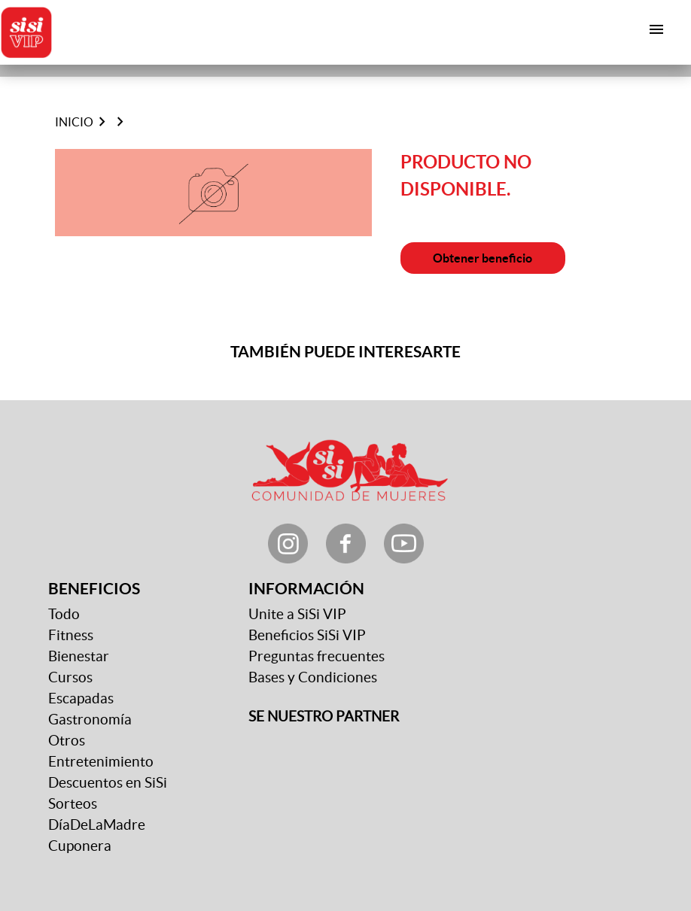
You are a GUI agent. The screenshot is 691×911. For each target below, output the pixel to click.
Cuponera (79, 846)
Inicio (74, 122)
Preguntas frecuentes (316, 656)
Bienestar (78, 656)
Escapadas (81, 698)
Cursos (70, 677)
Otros (66, 741)
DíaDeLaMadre (96, 825)
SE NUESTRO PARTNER (323, 716)
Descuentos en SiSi (107, 783)
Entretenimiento (101, 762)
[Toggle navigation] (656, 29)
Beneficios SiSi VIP (307, 635)
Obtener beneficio (482, 258)
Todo (64, 614)
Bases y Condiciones (312, 677)
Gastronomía (90, 719)
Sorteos (72, 804)
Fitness (70, 635)
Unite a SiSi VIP (297, 614)
